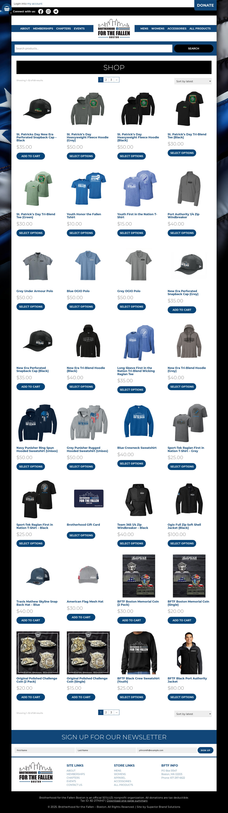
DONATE (205, 5)
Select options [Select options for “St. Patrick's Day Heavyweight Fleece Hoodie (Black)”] (131, 156)
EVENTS (79, 28)
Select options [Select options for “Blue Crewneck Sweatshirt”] (131, 463)
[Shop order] (193, 81)
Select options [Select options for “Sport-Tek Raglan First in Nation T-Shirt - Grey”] (182, 466)
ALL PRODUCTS (200, 28)
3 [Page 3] (111, 79)
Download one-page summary (127, 800)
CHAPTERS (63, 28)
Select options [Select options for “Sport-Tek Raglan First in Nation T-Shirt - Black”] (30, 543)
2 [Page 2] (106, 79)
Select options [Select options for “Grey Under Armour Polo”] (30, 306)
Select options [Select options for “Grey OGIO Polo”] (131, 306)
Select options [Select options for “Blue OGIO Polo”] (81, 306)
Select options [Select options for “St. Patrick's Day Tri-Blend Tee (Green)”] (30, 233)
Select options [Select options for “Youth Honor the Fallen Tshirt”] (81, 233)
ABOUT (25, 28)
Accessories (177, 28)
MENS (144, 28)
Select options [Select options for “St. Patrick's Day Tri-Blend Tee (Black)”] (182, 153)
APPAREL (120, 777)
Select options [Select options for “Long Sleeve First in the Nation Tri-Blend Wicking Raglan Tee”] (131, 389)
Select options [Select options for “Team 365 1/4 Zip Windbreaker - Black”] (131, 543)
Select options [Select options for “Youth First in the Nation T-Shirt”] (131, 233)
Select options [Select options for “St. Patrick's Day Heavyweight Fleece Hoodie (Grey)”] (81, 156)
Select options (81, 535)
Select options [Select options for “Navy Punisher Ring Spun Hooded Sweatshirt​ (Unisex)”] (30, 466)
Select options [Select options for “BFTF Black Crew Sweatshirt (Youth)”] (131, 697)
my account (34, 3)
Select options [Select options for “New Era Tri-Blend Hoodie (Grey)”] (182, 386)
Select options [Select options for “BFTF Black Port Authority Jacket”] (182, 697)
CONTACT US (74, 784)
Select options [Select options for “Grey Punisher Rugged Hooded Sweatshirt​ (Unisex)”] (81, 466)
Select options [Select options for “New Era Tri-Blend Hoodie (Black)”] (81, 386)
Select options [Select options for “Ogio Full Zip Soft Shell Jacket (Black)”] (182, 543)
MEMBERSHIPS (43, 28)
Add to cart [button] (30, 156)
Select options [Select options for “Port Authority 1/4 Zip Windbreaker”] (182, 233)
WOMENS (157, 28)
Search (193, 48)
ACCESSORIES (122, 781)
